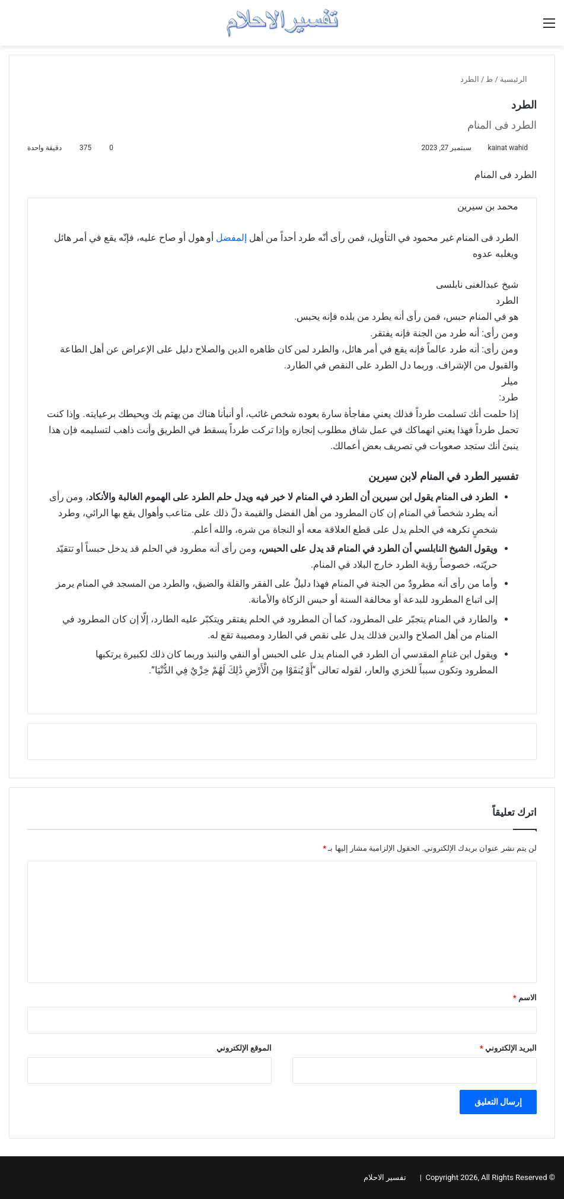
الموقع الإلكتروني (244, 1048)
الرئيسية (518, 79)
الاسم (525, 997)
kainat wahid (507, 148)
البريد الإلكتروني (508, 1048)
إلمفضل (231, 237)
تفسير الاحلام (385, 1177)
